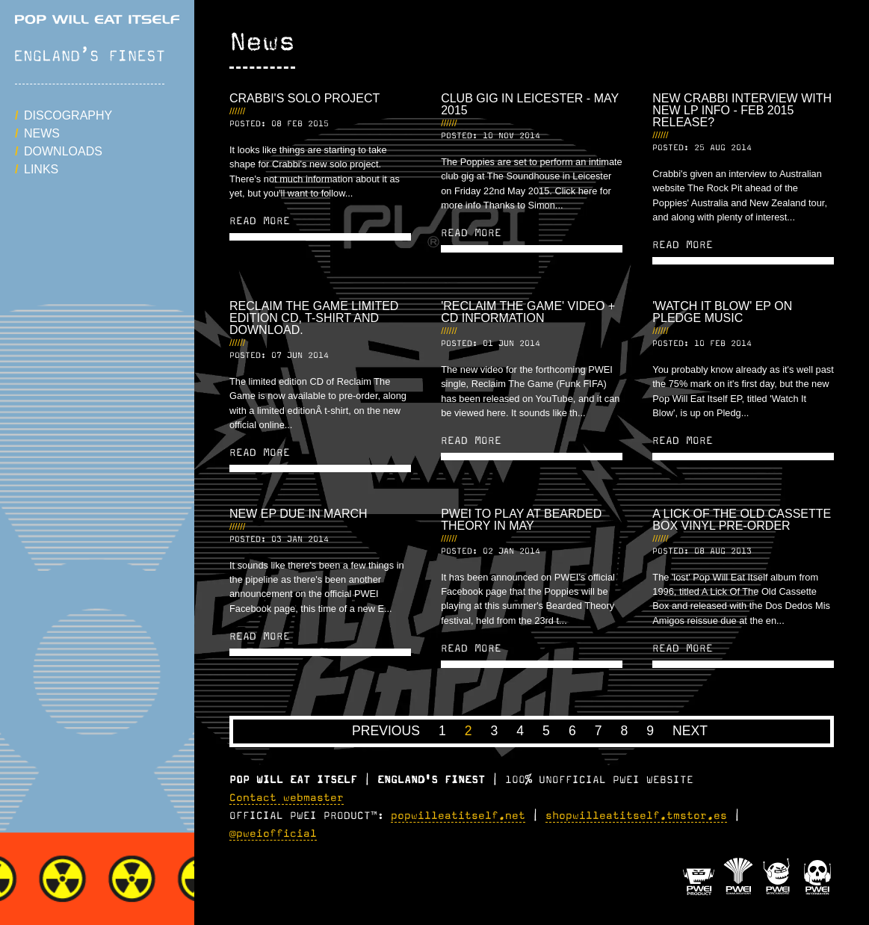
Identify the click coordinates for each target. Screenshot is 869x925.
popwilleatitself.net (458, 816)
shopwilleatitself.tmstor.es (636, 816)
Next (690, 730)
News (42, 133)
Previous (386, 730)
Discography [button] (68, 115)
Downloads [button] (63, 151)
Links (41, 169)
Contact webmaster (286, 798)
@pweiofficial (273, 834)
